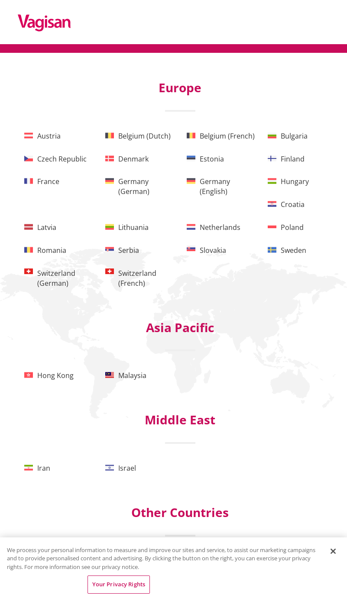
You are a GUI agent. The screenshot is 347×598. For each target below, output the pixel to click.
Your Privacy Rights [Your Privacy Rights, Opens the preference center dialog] (118, 584)
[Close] (333, 551)
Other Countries (180, 512)
